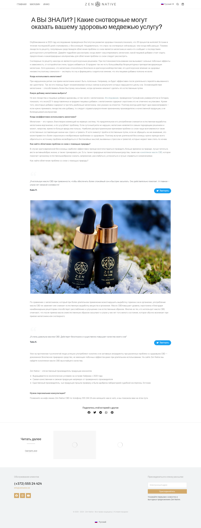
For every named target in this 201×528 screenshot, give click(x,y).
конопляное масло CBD (151, 152)
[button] (89, 412)
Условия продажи (121, 512)
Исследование (112, 98)
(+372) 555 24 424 (28, 483)
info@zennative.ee (22, 488)
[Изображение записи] (74, 445)
